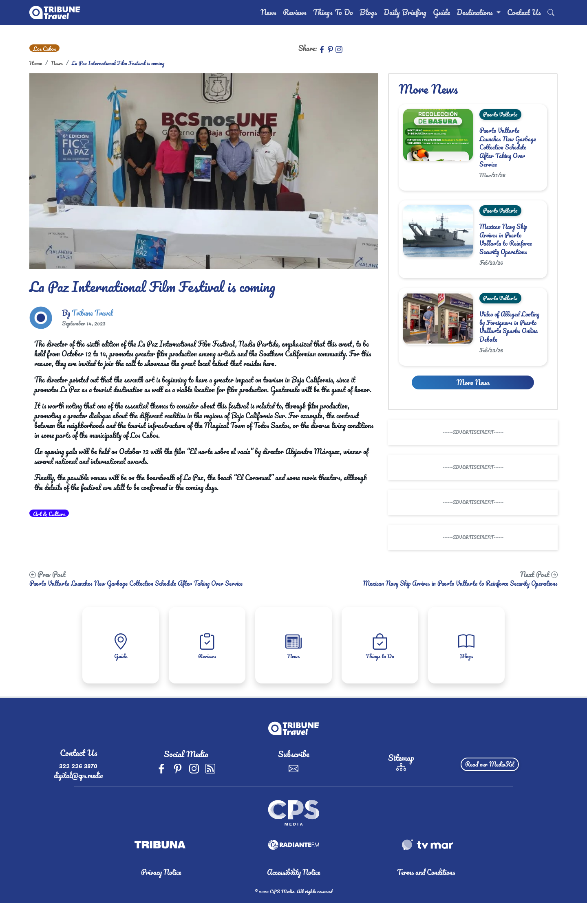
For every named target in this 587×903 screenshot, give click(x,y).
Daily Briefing (405, 12)
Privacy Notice (161, 872)
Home (35, 63)
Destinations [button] (476, 12)
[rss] (210, 767)
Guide (441, 12)
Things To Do (333, 12)
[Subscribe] (293, 767)
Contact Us (524, 12)
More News (473, 382)
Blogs (368, 12)
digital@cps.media (78, 775)
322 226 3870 (78, 765)
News (268, 12)
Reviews (295, 12)
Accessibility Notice (293, 872)
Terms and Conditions (426, 872)
